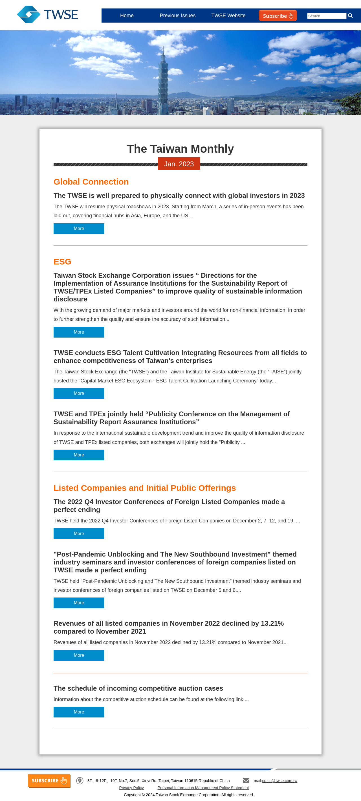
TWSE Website (228, 15)
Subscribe (266, 27)
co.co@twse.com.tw (280, 780)
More (79, 228)
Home (127, 15)
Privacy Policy (131, 787)
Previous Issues (177, 15)
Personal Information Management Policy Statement (203, 787)
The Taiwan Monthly (47, 15)
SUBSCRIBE (49, 781)
